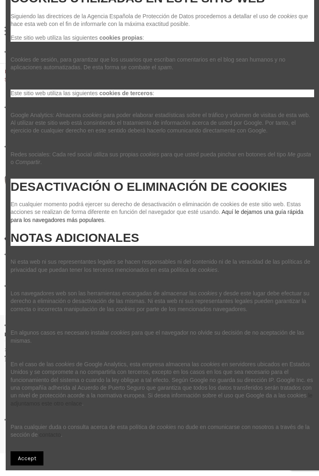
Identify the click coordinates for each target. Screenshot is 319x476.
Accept (27, 458)
